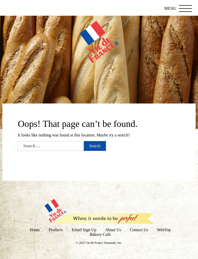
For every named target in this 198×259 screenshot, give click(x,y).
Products (56, 230)
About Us (113, 230)
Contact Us (139, 230)
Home (35, 230)
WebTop (164, 230)
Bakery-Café (100, 234)
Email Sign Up (84, 230)
